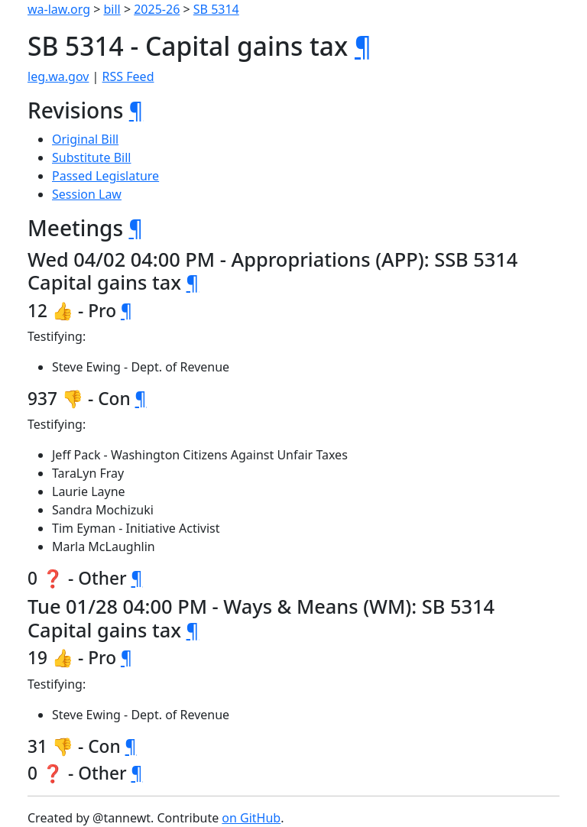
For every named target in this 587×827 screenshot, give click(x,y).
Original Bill (85, 139)
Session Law (87, 194)
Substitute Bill (91, 157)
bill (112, 9)
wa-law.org (59, 9)
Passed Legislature (105, 175)
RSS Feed (128, 76)
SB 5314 (216, 9)
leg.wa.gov (58, 76)
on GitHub (251, 817)
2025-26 (157, 9)
